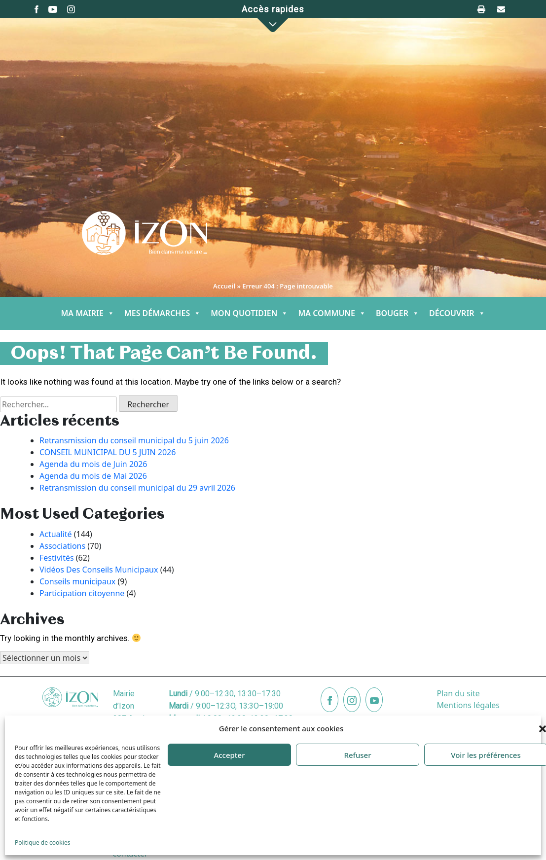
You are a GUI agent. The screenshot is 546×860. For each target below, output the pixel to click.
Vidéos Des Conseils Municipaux (98, 569)
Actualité (55, 534)
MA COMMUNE (332, 313)
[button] (273, 25)
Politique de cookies (42, 842)
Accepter (229, 755)
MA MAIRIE (87, 313)
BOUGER (397, 313)
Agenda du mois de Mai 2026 (93, 475)
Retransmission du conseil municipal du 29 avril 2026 (137, 487)
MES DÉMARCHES (162, 313)
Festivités (56, 557)
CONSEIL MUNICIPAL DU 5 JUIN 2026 (107, 452)
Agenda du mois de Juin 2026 (93, 464)
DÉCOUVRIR (457, 313)
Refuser (357, 755)
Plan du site (458, 693)
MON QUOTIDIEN (249, 313)
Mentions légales (468, 705)
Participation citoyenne (81, 593)
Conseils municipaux (77, 581)
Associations (62, 545)
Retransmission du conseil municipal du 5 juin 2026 (134, 440)
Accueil (224, 286)
